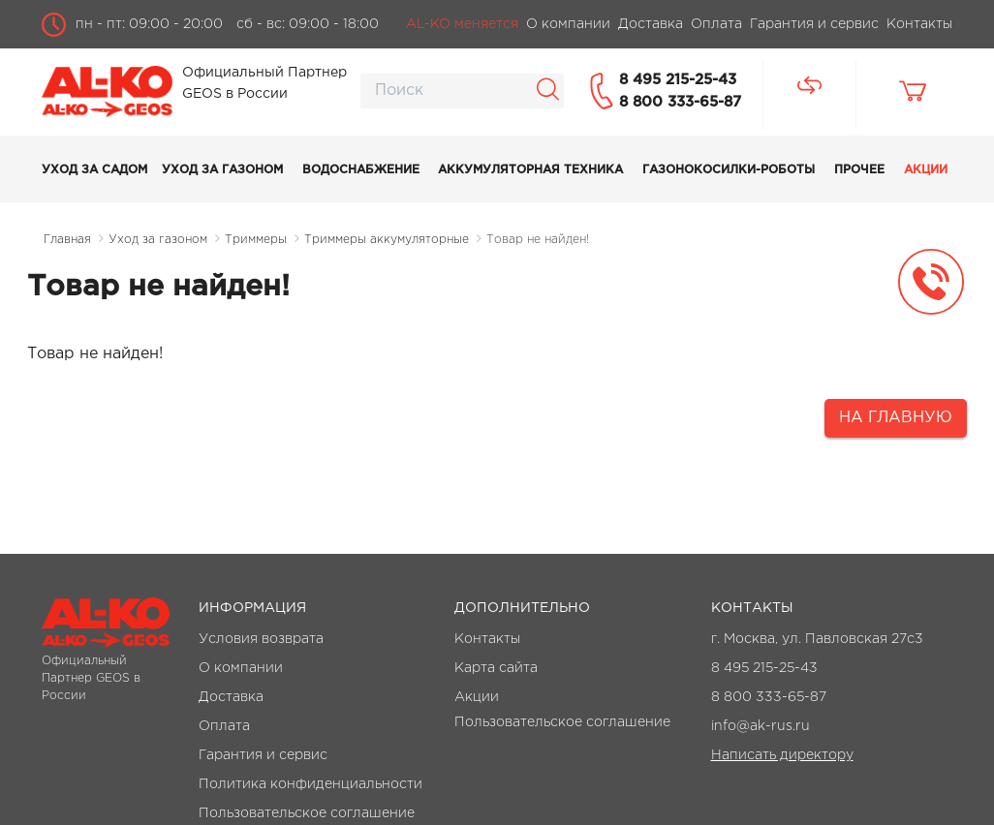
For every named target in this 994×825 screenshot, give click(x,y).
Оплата (224, 726)
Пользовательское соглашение (307, 813)
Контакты (487, 639)
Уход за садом (94, 170)
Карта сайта (496, 668)
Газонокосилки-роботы (728, 170)
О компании (241, 668)
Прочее (859, 170)
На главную (895, 418)
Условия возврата (261, 639)
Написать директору (782, 755)
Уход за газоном (222, 170)
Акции (925, 170)
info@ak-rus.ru (760, 726)
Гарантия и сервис (263, 755)
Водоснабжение (360, 170)
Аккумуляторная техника (530, 170)
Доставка (231, 697)
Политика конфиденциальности (310, 784)
